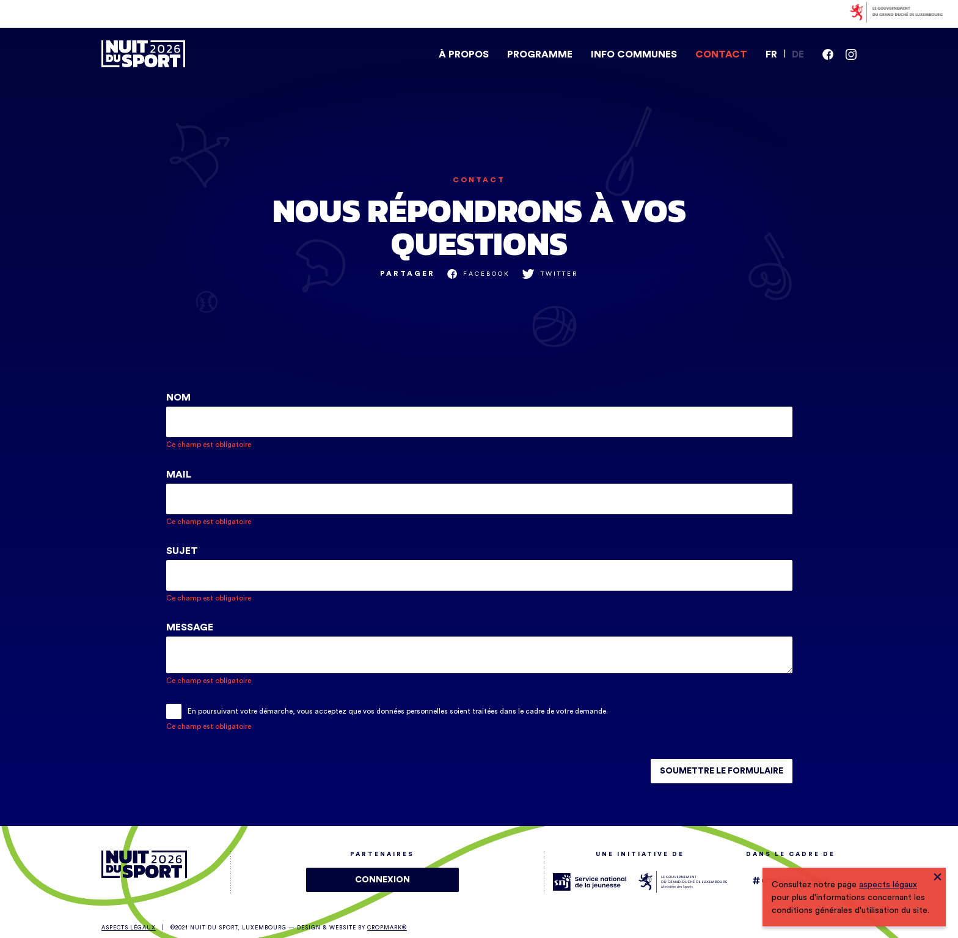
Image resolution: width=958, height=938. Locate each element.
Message (191, 627)
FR (771, 54)
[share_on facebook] (478, 274)
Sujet (183, 551)
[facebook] (827, 54)
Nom (179, 397)
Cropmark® (387, 928)
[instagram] (851, 54)
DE (798, 54)
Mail (180, 474)
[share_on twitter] (550, 274)
